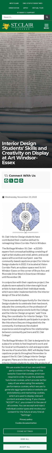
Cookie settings (25, 431)
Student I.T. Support (26, 13)
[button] (26, 217)
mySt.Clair (14, 3)
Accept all (25, 447)
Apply (25, 8)
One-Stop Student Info (32, 3)
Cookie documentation (26, 423)
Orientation (14, 8)
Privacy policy (26, 419)
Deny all (25, 439)
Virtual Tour (37, 8)
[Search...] (23, 17)
